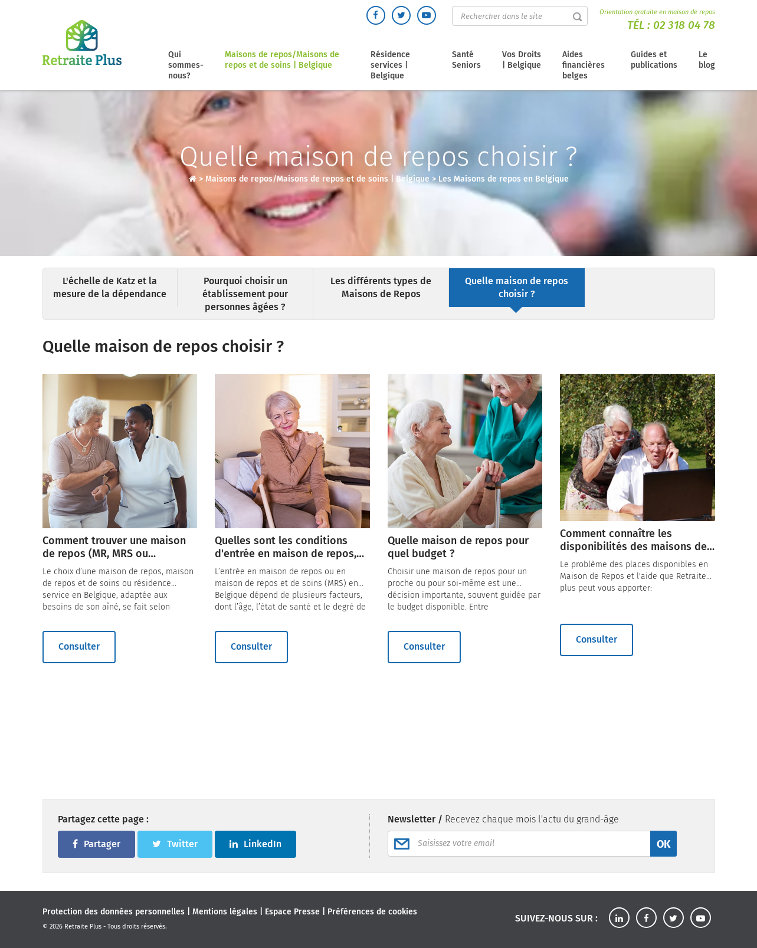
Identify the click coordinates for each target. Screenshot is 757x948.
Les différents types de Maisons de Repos (380, 287)
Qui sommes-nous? (186, 65)
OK (663, 844)
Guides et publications (654, 60)
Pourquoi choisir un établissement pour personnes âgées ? (245, 293)
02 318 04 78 (684, 25)
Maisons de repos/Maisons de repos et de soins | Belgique (282, 60)
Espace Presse (292, 912)
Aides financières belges (583, 65)
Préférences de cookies (372, 912)
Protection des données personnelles (113, 912)
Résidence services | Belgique (390, 65)
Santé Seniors (466, 60)
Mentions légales (224, 912)
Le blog (707, 60)
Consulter (79, 646)
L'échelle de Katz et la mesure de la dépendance (109, 287)
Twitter (175, 844)
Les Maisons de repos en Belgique (503, 179)
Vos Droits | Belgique (521, 60)
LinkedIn (255, 844)
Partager (96, 844)
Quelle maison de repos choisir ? (516, 287)
